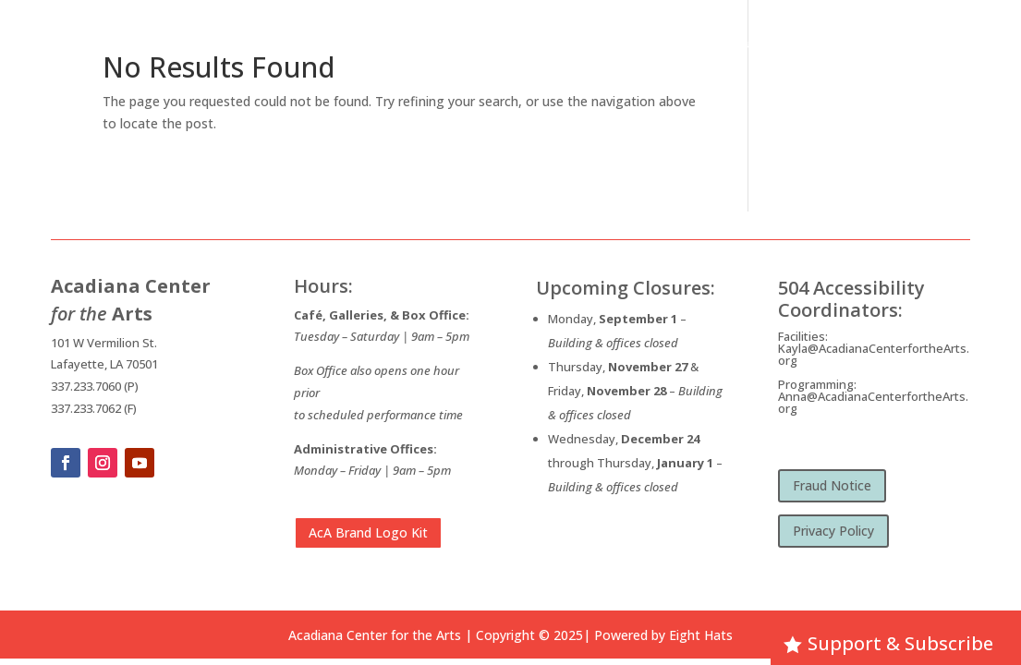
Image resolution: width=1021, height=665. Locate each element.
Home (457, 45)
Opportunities (742, 45)
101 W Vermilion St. (104, 342)
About (510, 45)
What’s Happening (615, 45)
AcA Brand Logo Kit (368, 532)
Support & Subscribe (900, 643)
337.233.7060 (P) (95, 386)
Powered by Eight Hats (663, 635)
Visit (832, 45)
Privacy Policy (833, 530)
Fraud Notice (832, 485)
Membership (916, 45)
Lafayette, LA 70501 (104, 364)
